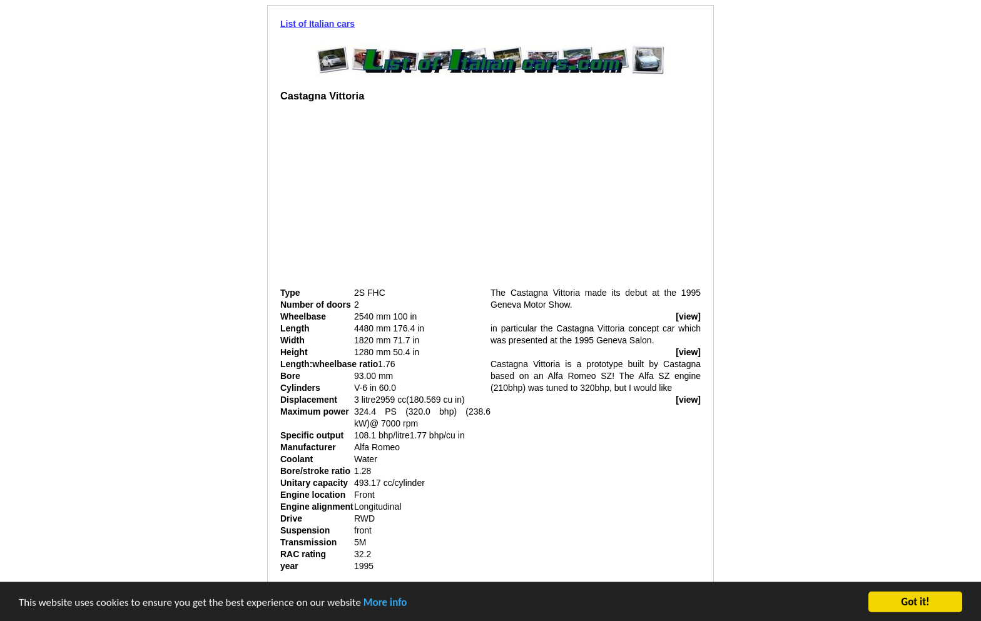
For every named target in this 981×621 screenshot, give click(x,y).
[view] (688, 316)
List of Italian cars (317, 24)
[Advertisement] (385, 199)
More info (385, 603)
